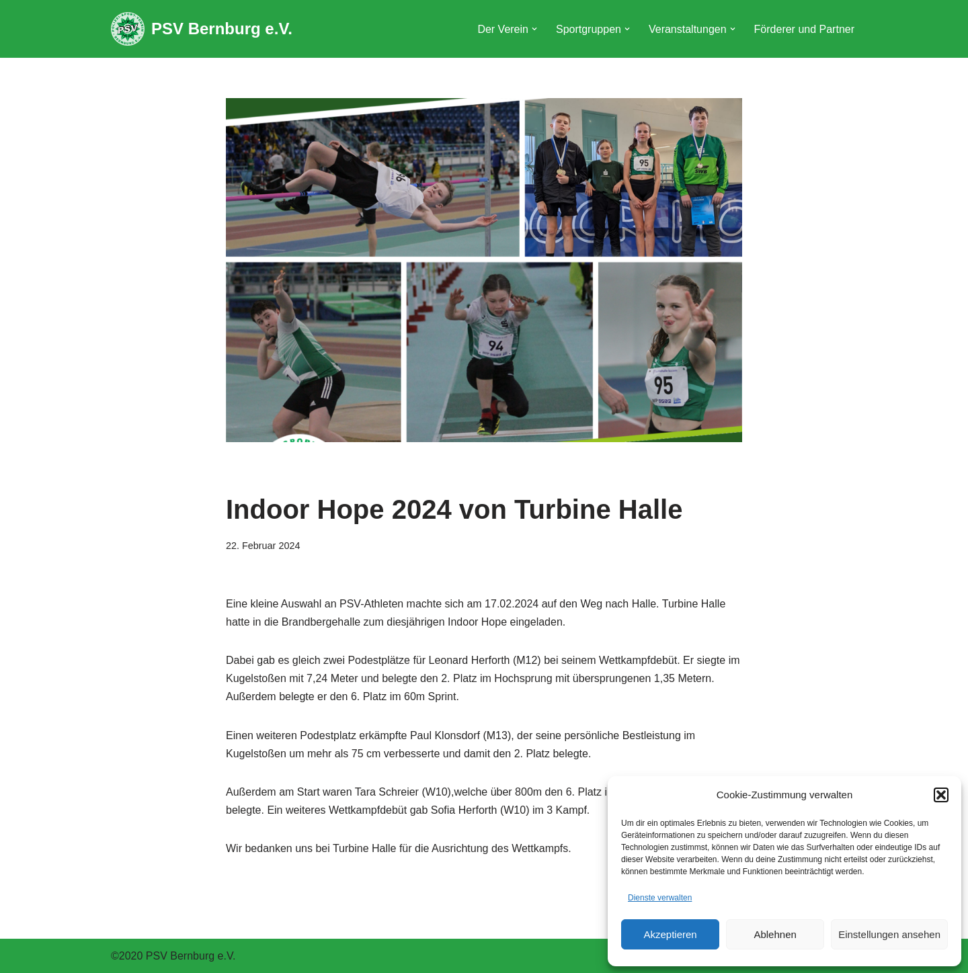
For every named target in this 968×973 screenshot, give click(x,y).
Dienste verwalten (660, 897)
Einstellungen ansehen (889, 934)
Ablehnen (775, 934)
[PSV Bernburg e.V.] (201, 29)
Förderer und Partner (804, 29)
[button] (941, 795)
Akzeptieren (669, 934)
